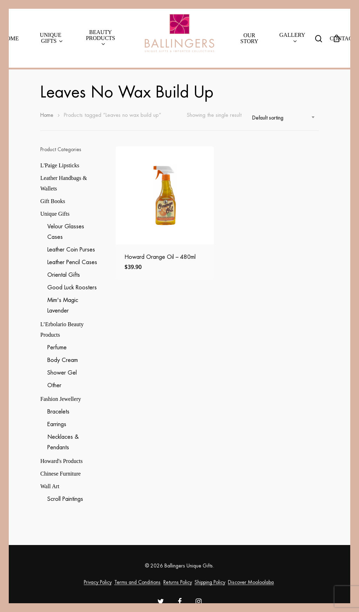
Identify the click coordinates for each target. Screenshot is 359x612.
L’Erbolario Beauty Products (61, 329)
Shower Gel (62, 373)
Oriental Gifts (63, 275)
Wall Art (49, 486)
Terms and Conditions (137, 582)
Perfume (57, 347)
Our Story (249, 38)
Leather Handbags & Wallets (63, 183)
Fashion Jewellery (60, 399)
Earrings (56, 424)
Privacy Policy (97, 582)
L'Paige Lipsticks (59, 165)
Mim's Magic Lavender (62, 305)
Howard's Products (61, 461)
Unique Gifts (51, 38)
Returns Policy (177, 582)
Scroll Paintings (65, 499)
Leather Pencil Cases (72, 262)
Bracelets (58, 412)
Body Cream (62, 360)
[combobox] (284, 117)
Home (10, 38)
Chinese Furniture (60, 474)
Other (54, 385)
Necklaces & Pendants (63, 442)
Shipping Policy (210, 582)
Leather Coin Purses (71, 250)
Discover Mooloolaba (251, 582)
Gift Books (52, 201)
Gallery (292, 38)
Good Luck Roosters (72, 287)
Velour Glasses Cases (65, 232)
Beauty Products (100, 38)
